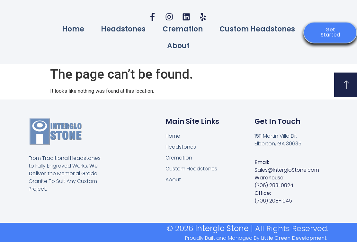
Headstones (123, 29)
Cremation (183, 29)
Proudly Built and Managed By (256, 238)
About (178, 46)
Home (73, 29)
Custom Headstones (257, 29)
